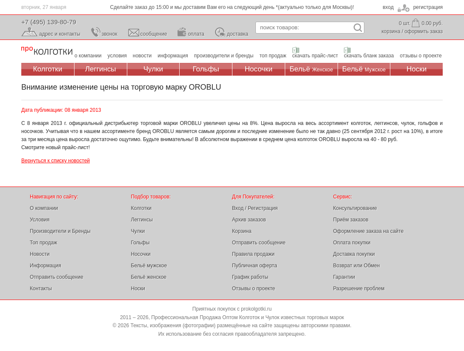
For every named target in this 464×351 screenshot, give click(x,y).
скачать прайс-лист (315, 56)
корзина (390, 31)
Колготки (48, 69)
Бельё (311, 69)
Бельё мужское (149, 266)
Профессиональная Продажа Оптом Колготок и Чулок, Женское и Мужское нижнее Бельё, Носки (46, 51)
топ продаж (272, 56)
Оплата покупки (352, 243)
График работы (250, 277)
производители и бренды (224, 56)
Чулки (153, 69)
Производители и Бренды (60, 231)
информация (173, 56)
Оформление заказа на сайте (368, 231)
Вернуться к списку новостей (55, 161)
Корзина (242, 231)
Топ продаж (43, 243)
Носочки (258, 69)
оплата (196, 34)
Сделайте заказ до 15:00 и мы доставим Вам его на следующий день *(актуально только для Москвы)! (232, 7)
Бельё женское (148, 277)
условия (117, 56)
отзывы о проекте (420, 56)
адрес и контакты (59, 34)
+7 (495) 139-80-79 (48, 21)
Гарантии (344, 277)
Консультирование (355, 208)
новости (142, 56)
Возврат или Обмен (356, 266)
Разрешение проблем (359, 289)
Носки (417, 69)
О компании (44, 208)
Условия (39, 220)
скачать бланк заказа (369, 56)
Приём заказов (351, 220)
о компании (88, 56)
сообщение (153, 34)
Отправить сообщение (56, 277)
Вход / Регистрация (255, 208)
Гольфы (206, 69)
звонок (109, 34)
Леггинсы (100, 69)
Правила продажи (253, 254)
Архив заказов (249, 220)
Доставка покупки (354, 254)
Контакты (41, 289)
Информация (45, 266)
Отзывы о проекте (253, 289)
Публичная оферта (254, 266)
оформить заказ (423, 31)
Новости (39, 254)
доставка (237, 34)
